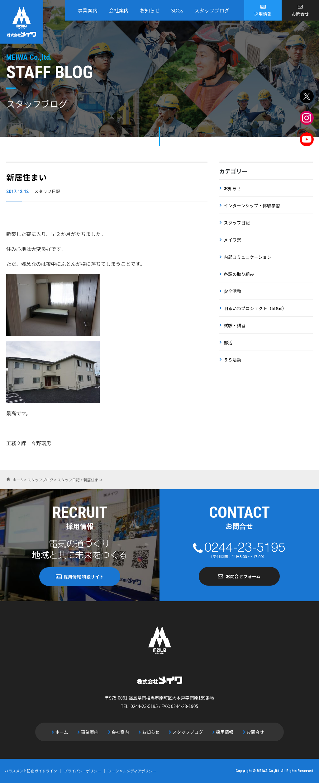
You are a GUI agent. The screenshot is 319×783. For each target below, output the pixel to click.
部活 (228, 342)
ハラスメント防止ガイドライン (31, 770)
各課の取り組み (239, 274)
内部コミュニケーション (248, 257)
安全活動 (232, 291)
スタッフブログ (211, 10)
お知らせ (150, 10)
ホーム (62, 732)
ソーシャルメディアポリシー (132, 770)
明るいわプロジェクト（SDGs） (255, 308)
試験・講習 (234, 325)
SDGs (177, 10)
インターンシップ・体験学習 (252, 205)
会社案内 (119, 10)
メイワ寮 (232, 240)
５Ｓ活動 (232, 359)
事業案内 (88, 10)
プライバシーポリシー (82, 770)
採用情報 (263, 14)
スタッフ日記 (237, 222)
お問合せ (300, 14)
